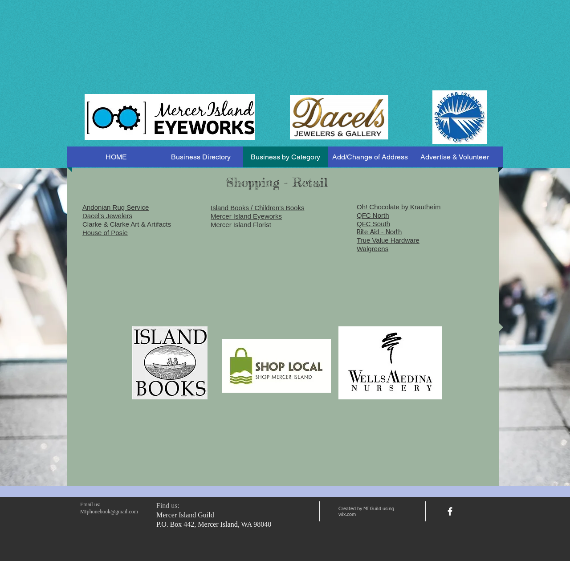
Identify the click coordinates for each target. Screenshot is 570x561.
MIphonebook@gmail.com (109, 511)
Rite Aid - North (379, 232)
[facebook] (450, 511)
